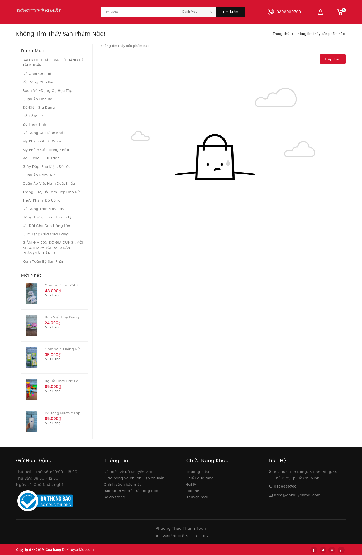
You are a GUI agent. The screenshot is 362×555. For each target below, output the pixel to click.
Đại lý (191, 484)
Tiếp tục (333, 59)
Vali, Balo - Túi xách (41, 158)
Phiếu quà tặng (200, 478)
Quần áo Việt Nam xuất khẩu (49, 183)
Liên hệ (192, 490)
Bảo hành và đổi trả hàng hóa (131, 490)
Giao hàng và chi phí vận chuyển (134, 478)
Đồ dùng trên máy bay (43, 208)
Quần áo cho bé (37, 99)
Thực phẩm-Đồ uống (42, 200)
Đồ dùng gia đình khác (44, 132)
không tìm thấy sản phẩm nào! (321, 34)
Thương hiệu (197, 471)
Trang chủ (281, 34)
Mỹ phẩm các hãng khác (46, 149)
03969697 (283, 486)
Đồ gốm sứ (33, 115)
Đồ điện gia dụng (39, 107)
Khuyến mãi (197, 497)
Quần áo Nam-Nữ (39, 175)
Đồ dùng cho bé (38, 82)
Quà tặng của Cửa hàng (46, 234)
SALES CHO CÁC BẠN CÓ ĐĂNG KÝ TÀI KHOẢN (53, 63)
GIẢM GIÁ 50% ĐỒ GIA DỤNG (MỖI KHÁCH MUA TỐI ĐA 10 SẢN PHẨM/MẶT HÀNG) (53, 248)
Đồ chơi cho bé (37, 73)
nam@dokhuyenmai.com (297, 494)
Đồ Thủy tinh (34, 124)
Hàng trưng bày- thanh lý (47, 217)
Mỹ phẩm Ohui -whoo (43, 141)
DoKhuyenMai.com (78, 549)
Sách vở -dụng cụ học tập (47, 90)
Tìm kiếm (231, 12)
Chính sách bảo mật (122, 484)
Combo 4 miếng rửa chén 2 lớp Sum (79, 349)
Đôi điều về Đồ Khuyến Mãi (128, 471)
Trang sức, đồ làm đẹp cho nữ (51, 191)
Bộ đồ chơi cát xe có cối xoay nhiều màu (83, 381)
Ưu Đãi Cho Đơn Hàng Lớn (46, 225)
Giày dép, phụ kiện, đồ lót (46, 166)
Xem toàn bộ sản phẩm (44, 261)
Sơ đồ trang (114, 497)
